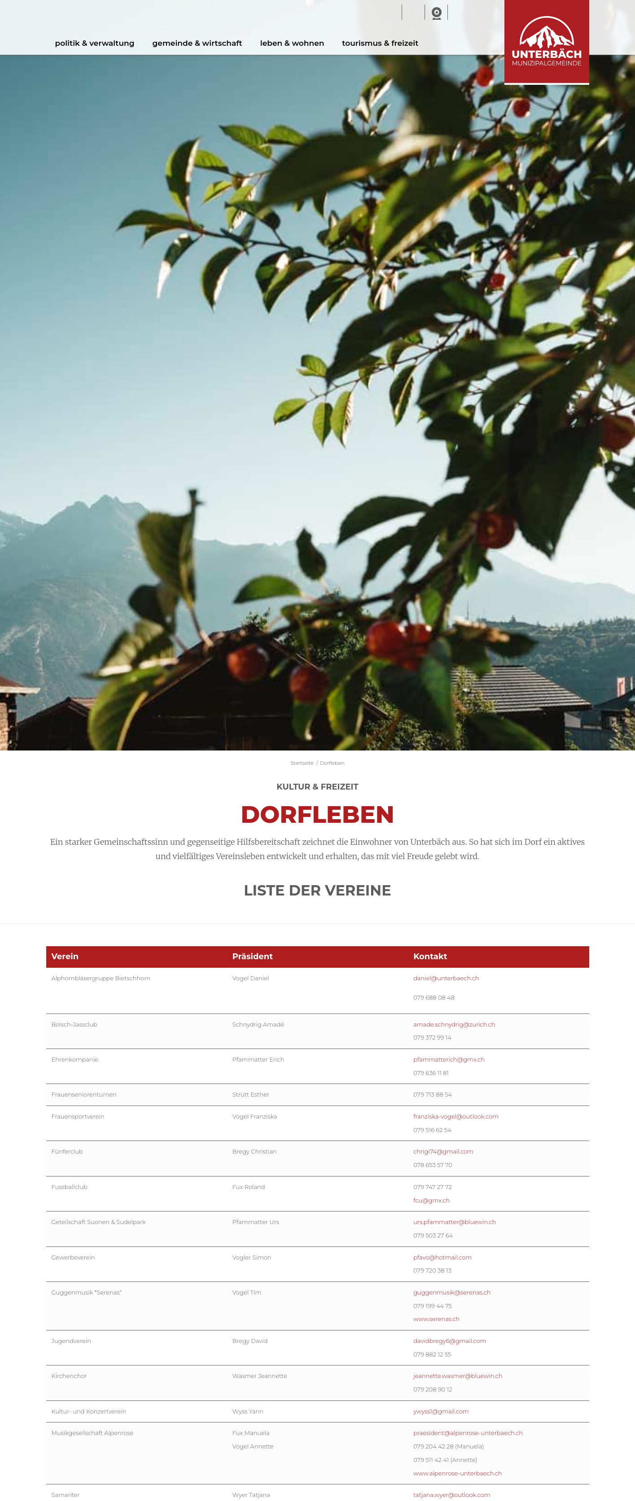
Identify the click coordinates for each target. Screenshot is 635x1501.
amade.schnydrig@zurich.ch (454, 1024)
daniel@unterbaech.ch (446, 978)
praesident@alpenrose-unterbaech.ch (468, 1432)
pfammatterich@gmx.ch (449, 1059)
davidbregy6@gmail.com (449, 1340)
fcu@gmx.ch (431, 1200)
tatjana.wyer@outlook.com (451, 1494)
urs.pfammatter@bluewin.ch (454, 1221)
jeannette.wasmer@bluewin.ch (457, 1375)
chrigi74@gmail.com (443, 1151)
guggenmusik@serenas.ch (451, 1292)
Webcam (436, 13)
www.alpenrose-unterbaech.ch (457, 1473)
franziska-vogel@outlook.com (456, 1116)
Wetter (413, 13)
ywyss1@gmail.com (441, 1411)
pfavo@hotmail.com (442, 1257)
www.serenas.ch (436, 1318)
